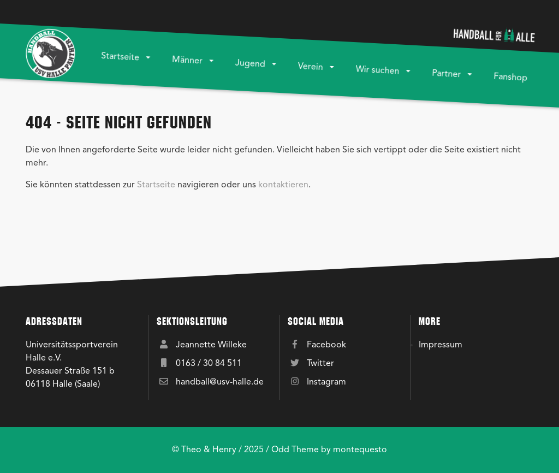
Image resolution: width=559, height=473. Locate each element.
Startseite (156, 185)
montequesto (360, 450)
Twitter (320, 363)
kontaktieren (283, 185)
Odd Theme (295, 450)
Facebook (326, 345)
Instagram (326, 382)
